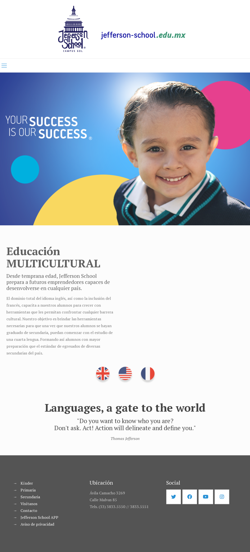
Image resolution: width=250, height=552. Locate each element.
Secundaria (30, 497)
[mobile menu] (4, 65)
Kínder (27, 483)
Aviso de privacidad (37, 524)
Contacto (29, 510)
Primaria (28, 490)
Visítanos (29, 503)
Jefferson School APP (39, 517)
